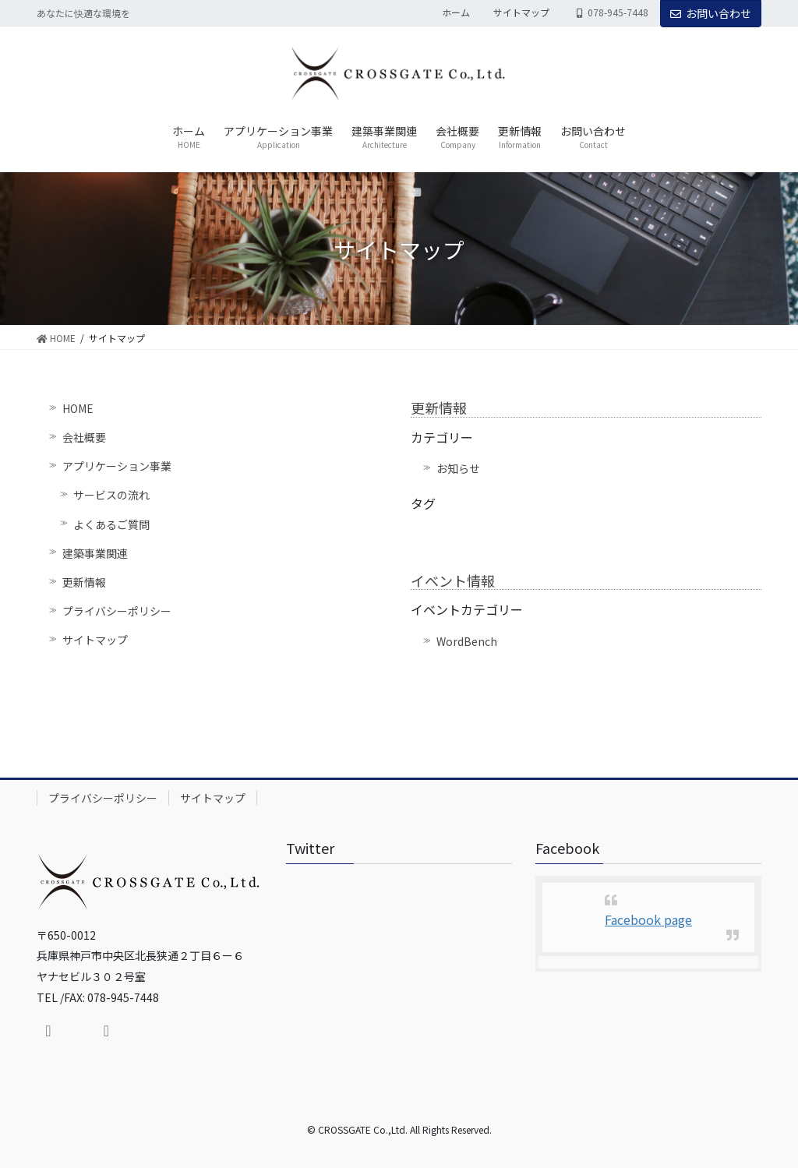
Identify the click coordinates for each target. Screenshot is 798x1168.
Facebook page (648, 919)
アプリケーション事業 (116, 466)
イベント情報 (453, 580)
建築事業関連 (95, 553)
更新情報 (84, 582)
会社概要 (84, 437)
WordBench (466, 641)
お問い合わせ (710, 13)
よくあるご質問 (111, 524)
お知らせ (458, 468)
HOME (78, 408)
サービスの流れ (111, 495)
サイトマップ (521, 12)
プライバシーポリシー (116, 611)
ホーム (456, 12)
